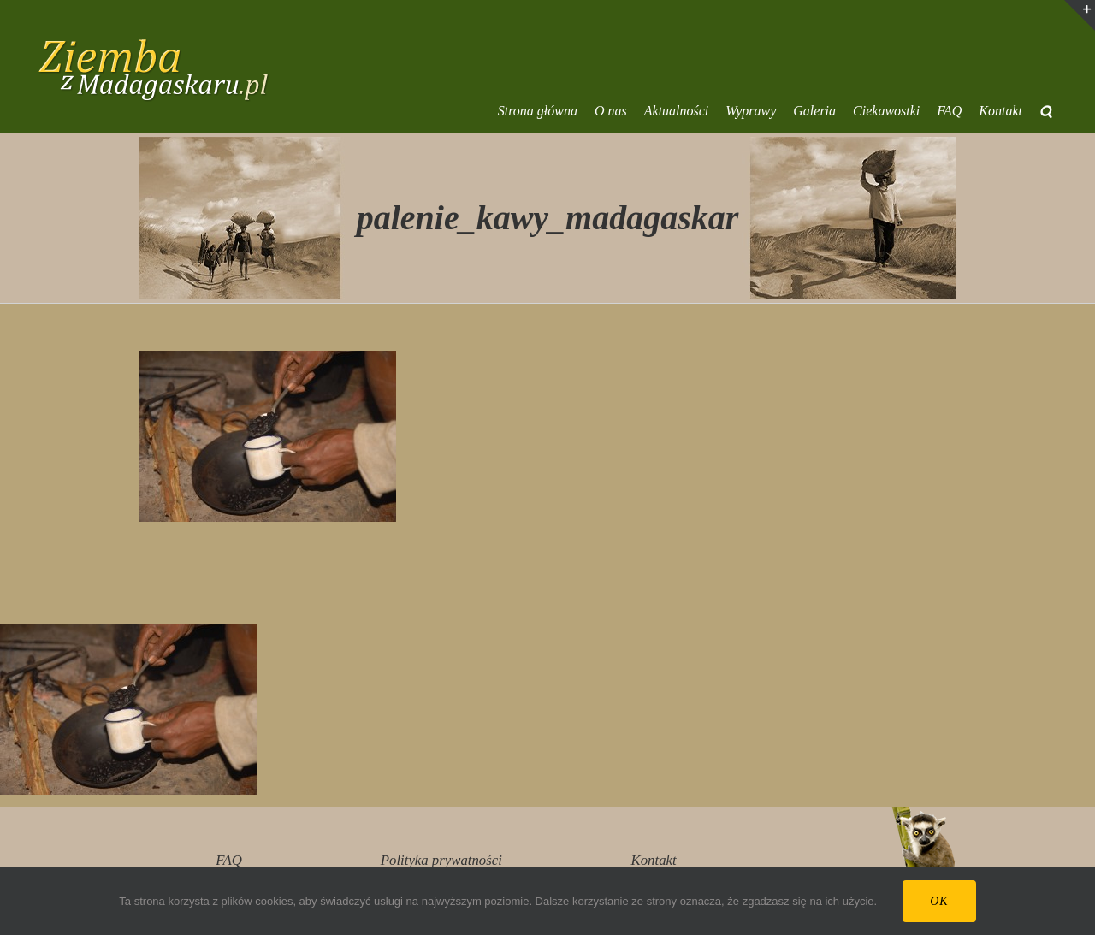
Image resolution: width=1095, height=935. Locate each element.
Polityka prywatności (441, 860)
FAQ (228, 860)
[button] (1045, 111)
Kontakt (654, 860)
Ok (939, 901)
